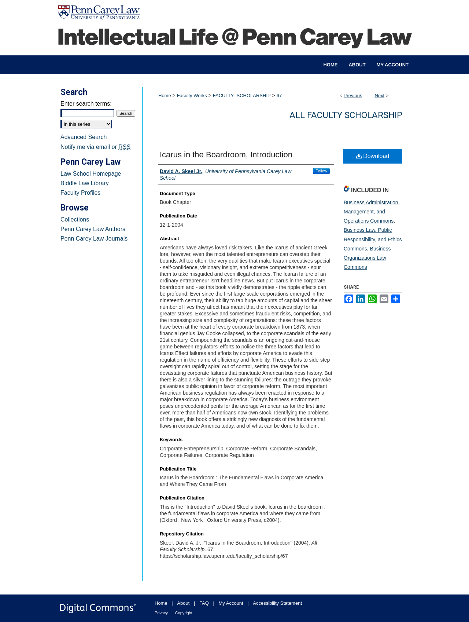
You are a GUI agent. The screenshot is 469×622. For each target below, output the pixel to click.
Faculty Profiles (80, 193)
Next (379, 95)
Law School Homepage (90, 174)
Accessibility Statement (277, 603)
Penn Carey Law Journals (94, 238)
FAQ (204, 603)
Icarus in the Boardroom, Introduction (226, 154)
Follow (321, 171)
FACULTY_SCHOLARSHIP (242, 95)
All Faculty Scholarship (345, 115)
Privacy (161, 613)
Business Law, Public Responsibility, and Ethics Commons (373, 239)
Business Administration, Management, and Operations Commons (372, 212)
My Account (231, 603)
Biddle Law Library (84, 183)
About (183, 603)
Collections (74, 219)
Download (372, 156)
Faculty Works (192, 95)
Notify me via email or (95, 147)
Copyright (183, 613)
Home (164, 95)
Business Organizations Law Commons (367, 258)
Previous (353, 95)
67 (279, 95)
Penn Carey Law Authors (92, 229)
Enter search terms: (86, 103)
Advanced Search (83, 137)
